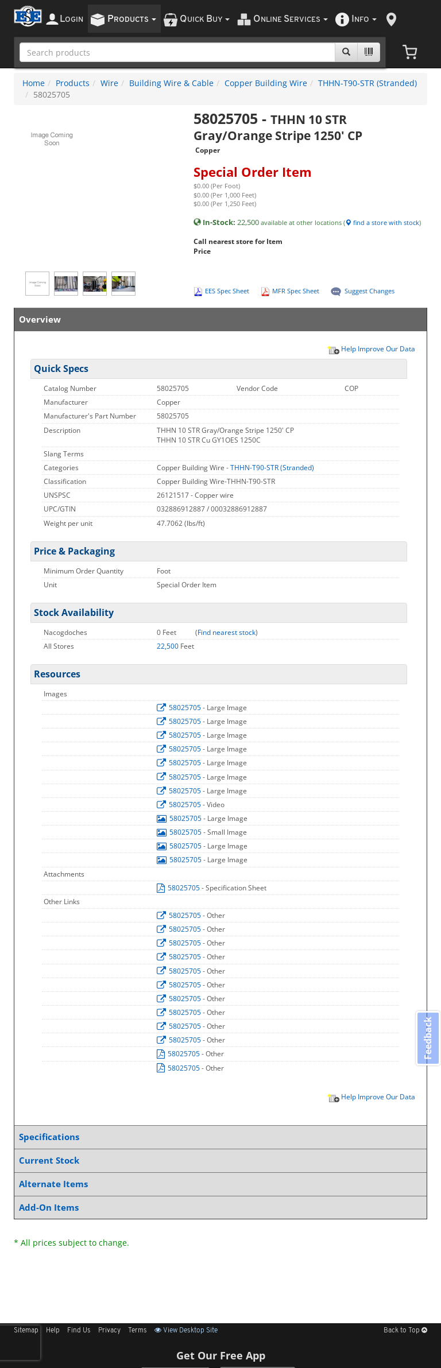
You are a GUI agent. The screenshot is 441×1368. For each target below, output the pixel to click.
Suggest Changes (369, 290)
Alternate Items (218, 1184)
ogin (71, 19)
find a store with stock (382, 222)
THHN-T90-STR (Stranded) (367, 82)
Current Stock (218, 1160)
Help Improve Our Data (371, 348)
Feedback (427, 1038)
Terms (137, 1330)
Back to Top (405, 1330)
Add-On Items (218, 1207)
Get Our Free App (220, 1355)
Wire (109, 82)
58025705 (180, 707)
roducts (131, 19)
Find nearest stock (227, 632)
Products (73, 82)
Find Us (79, 1330)
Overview (218, 319)
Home (33, 82)
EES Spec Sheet (227, 290)
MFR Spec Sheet (295, 290)
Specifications (218, 1136)
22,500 (168, 646)
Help (53, 1330)
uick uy (205, 19)
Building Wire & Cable (171, 82)
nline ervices (290, 19)
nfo (364, 19)
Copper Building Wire (266, 82)
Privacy (109, 1330)
